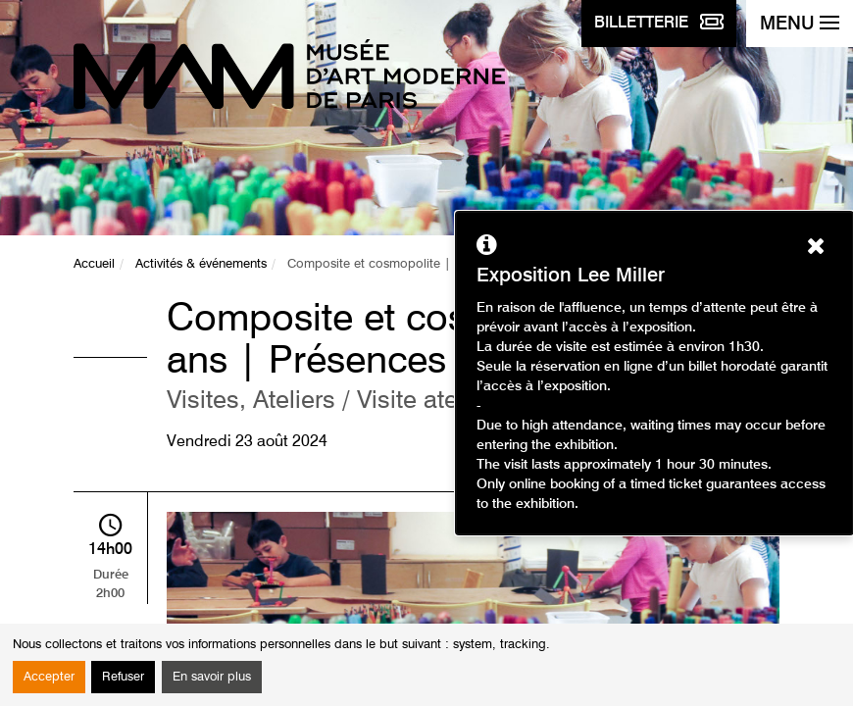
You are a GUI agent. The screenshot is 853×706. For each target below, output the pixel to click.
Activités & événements (201, 264)
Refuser (123, 677)
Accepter (49, 677)
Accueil (94, 264)
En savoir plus (212, 677)
